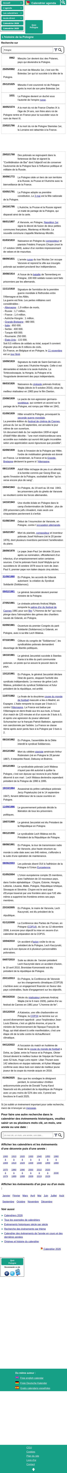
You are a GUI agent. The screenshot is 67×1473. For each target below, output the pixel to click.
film (30, 611)
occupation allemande (48, 525)
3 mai (37, 196)
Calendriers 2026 (13, 1215)
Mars (25, 1195)
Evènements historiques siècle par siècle (26, 1224)
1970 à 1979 (5, 1172)
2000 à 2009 (30, 1172)
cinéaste (37, 384)
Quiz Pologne (34, 26)
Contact (30, 1464)
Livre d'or (31, 1460)
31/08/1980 (9, 576)
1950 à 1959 (47, 1159)
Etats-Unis (10, 340)
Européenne (43, 867)
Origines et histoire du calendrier (21, 1241)
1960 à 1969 (56, 1159)
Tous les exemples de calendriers (22, 1220)
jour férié (15, 354)
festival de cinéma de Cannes (44, 421)
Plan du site (32, 1456)
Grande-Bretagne (14, 322)
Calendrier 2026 (51, 1249)
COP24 (34, 1016)
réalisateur (34, 997)
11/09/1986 (9, 806)
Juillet (54, 1195)
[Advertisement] (44, 12)
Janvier (6, 1195)
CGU (29, 1447)
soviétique (23, 403)
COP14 (32, 926)
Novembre (33, 1201)
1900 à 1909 (5, 1159)
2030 (56, 1173)
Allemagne (10, 307)
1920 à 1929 (22, 1159)
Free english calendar (31, 1378)
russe (43, 100)
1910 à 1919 (13, 1159)
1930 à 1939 (30, 1159)
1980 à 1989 (13, 1172)
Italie (7, 325)
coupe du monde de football (45, 1049)
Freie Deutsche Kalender (33, 1383)
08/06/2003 (9, 863)
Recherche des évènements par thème (25, 1229)
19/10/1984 (9, 788)
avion (36, 941)
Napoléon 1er (51, 222)
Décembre (46, 1201)
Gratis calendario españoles (35, 1388)
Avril (32, 1195)
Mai (39, 1195)
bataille (37, 274)
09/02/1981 (9, 591)
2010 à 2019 (39, 1172)
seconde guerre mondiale (31, 418)
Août (61, 1195)
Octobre (21, 1201)
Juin (46, 1195)
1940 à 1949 (39, 1159)
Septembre (8, 1201)
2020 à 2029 (47, 1172)
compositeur (52, 241)
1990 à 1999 (22, 1172)
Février (16, 1195)
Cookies (30, 1452)
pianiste (39, 751)
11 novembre (55, 350)
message (31, 1108)
